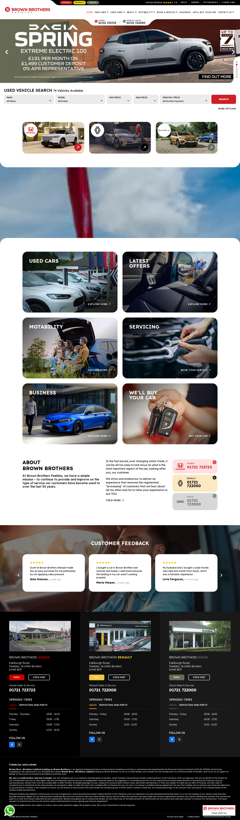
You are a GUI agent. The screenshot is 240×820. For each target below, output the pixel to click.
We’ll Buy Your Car (204, 12)
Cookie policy (193, 816)
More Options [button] (227, 109)
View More (115, 500)
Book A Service (166, 12)
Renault (79, 2)
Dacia (93, 2)
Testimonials (210, 2)
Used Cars (116, 12)
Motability (146, 12)
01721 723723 (107, 23)
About (184, 2)
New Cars (101, 12)
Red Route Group (223, 816)
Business (185, 12)
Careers (195, 2)
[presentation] (6, 52)
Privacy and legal (175, 816)
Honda (66, 2)
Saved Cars (228, 2)
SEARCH (224, 99)
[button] (237, 62)
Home (89, 12)
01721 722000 (135, 23)
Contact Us (225, 12)
